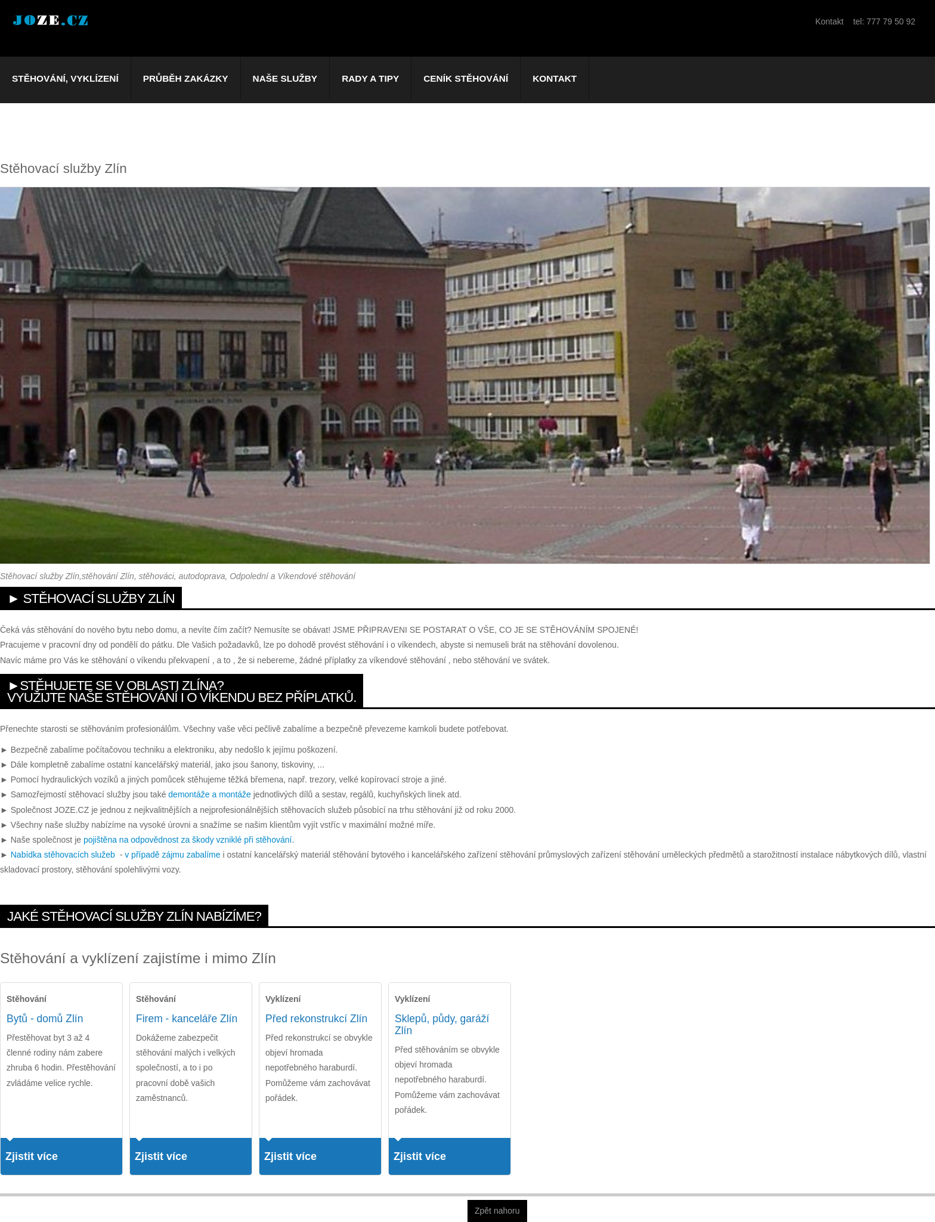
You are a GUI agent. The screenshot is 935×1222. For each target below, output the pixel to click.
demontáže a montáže (209, 794)
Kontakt (554, 78)
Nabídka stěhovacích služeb (63, 854)
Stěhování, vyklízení (65, 78)
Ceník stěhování (465, 78)
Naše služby (285, 78)
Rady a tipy (370, 78)
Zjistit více (31, 1156)
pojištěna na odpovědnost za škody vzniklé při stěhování (187, 839)
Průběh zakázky (185, 78)
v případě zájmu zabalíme (172, 854)
